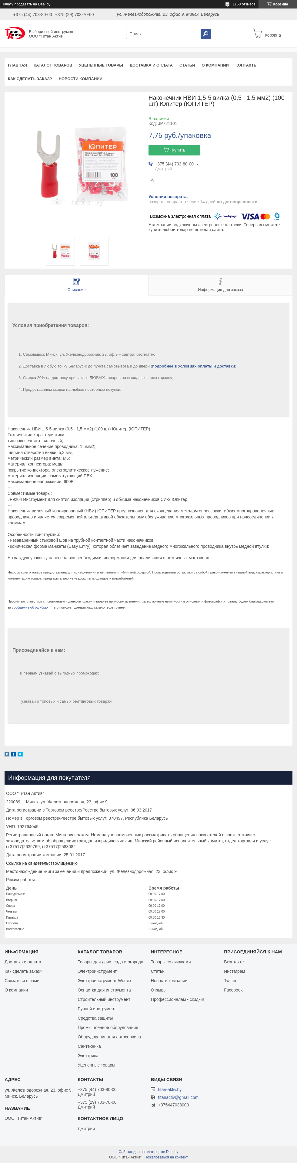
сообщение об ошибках (30, 607)
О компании (215, 65)
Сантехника (89, 1046)
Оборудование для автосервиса (109, 1036)
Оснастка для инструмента (104, 990)
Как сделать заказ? (30, 79)
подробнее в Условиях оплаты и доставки (193, 366)
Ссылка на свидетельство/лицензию (42, 863)
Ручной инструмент (97, 1008)
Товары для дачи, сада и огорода (110, 961)
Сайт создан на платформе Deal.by (149, 1152)
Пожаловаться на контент (166, 1157)
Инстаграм (234, 971)
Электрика (88, 1055)
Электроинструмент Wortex (104, 980)
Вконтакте (234, 961)
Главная (17, 65)
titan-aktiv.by (170, 1089)
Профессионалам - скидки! (177, 999)
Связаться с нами (22, 980)
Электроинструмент (97, 971)
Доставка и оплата (151, 65)
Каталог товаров (53, 65)
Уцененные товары (101, 65)
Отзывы (158, 990)
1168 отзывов (244, 4)
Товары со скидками (171, 961)
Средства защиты (95, 1018)
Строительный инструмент (104, 999)
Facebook (233, 990)
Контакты (246, 65)
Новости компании (80, 79)
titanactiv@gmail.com (178, 1097)
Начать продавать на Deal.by (26, 4)
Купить (178, 150)
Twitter (230, 980)
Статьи (187, 65)
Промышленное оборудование (108, 1027)
